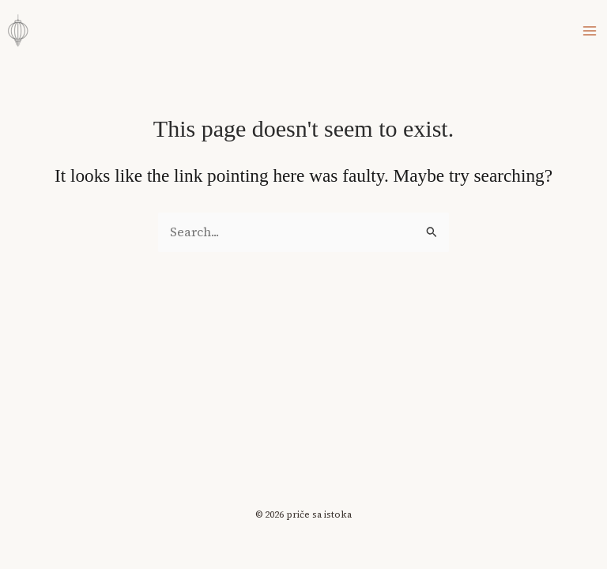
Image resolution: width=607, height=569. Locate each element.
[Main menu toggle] (590, 30)
